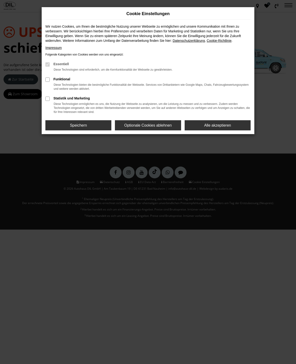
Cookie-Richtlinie (219, 41)
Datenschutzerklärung (189, 41)
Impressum (53, 48)
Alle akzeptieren (217, 125)
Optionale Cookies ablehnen (148, 125)
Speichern (78, 125)
